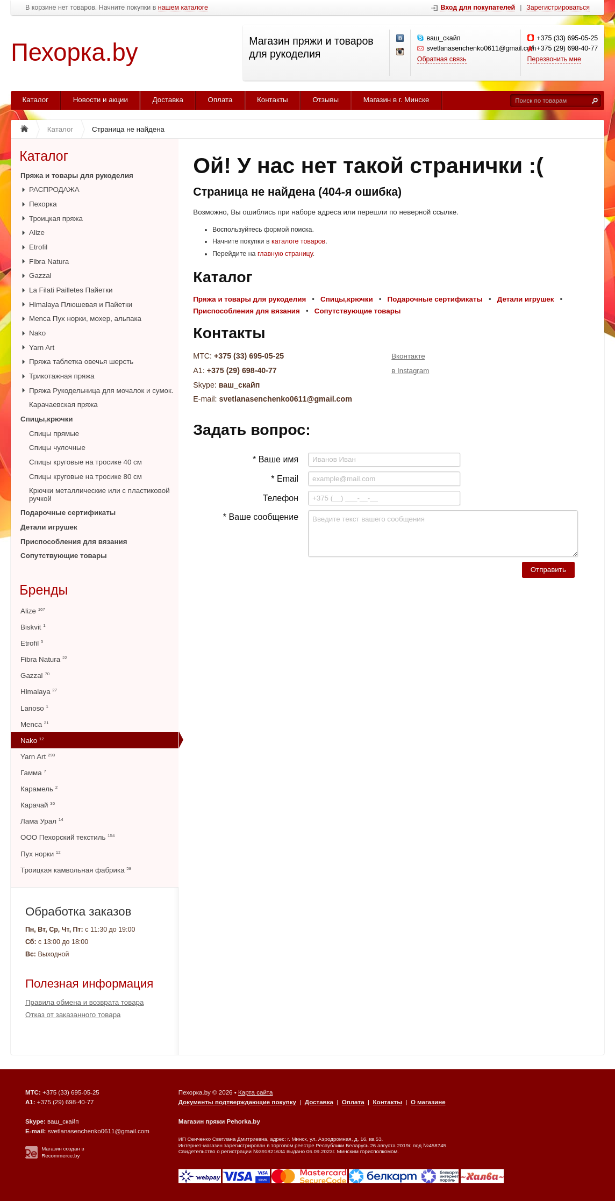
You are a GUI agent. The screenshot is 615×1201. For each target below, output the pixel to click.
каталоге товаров (298, 241)
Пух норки (40, 854)
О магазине (428, 1102)
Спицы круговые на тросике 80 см (85, 477)
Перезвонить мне (554, 59)
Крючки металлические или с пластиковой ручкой (99, 494)
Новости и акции (100, 100)
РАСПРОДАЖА (54, 189)
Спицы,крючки (46, 419)
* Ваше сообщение (260, 516)
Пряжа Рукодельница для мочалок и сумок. (101, 391)
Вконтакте (408, 356)
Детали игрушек (48, 527)
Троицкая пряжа (56, 219)
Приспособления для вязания (73, 542)
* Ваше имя (275, 459)
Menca (34, 724)
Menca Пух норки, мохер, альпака (85, 318)
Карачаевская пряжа (63, 405)
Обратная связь (442, 59)
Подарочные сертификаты (68, 513)
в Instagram (410, 371)
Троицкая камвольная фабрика (75, 870)
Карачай (37, 805)
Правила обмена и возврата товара (84, 1002)
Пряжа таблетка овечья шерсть (81, 362)
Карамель (39, 789)
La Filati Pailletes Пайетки (70, 290)
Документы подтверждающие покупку (237, 1102)
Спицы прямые (54, 434)
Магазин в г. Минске (396, 100)
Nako (37, 333)
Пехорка (43, 204)
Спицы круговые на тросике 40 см (85, 462)
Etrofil (38, 247)
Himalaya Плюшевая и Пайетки (80, 305)
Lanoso (34, 708)
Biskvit (33, 627)
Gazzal (40, 275)
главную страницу (285, 254)
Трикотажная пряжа (62, 376)
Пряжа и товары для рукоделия (76, 175)
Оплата (220, 100)
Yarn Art (41, 348)
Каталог (36, 100)
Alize (37, 232)
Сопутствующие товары (63, 556)
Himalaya (38, 692)
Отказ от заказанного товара (73, 1015)
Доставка (168, 100)
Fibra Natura (49, 262)
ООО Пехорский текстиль (67, 837)
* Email (284, 478)
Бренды (43, 589)
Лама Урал (41, 821)
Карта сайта (255, 1092)
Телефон (280, 498)
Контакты (272, 100)
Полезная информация (89, 983)
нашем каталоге (183, 7)
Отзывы (325, 100)
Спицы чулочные (57, 448)
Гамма (33, 773)
